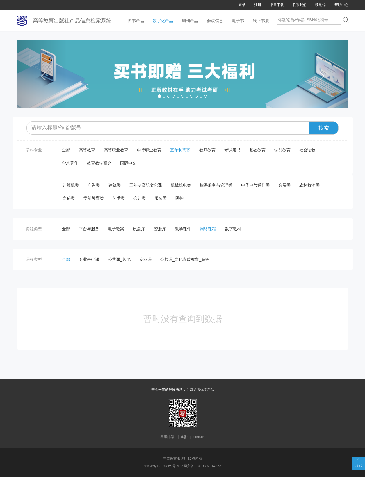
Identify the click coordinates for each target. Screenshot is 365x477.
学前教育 (282, 150)
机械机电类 (181, 185)
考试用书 (232, 150)
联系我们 (300, 5)
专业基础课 (89, 259)
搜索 (323, 128)
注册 (257, 5)
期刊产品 (190, 20)
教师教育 (207, 150)
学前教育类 (93, 198)
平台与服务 (89, 228)
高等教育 (87, 150)
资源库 (160, 228)
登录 (241, 5)
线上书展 (261, 20)
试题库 (139, 228)
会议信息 (215, 20)
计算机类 (71, 185)
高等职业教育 (116, 150)
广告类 (94, 185)
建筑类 (114, 185)
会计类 (139, 198)
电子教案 (116, 228)
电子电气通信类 (255, 185)
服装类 (160, 198)
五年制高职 (180, 150)
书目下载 (277, 5)
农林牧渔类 (309, 185)
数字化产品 (163, 20)
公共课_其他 (119, 259)
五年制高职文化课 (145, 185)
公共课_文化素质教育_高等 (185, 259)
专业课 (145, 259)
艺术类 (119, 198)
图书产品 (136, 20)
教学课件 (183, 228)
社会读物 (307, 150)
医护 (179, 198)
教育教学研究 (99, 163)
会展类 (284, 185)
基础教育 (257, 150)
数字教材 (233, 228)
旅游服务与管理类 (216, 185)
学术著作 (70, 163)
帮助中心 (341, 5)
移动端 (320, 5)
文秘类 (69, 198)
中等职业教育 (149, 150)
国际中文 (128, 163)
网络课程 (208, 228)
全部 (66, 150)
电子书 (238, 20)
